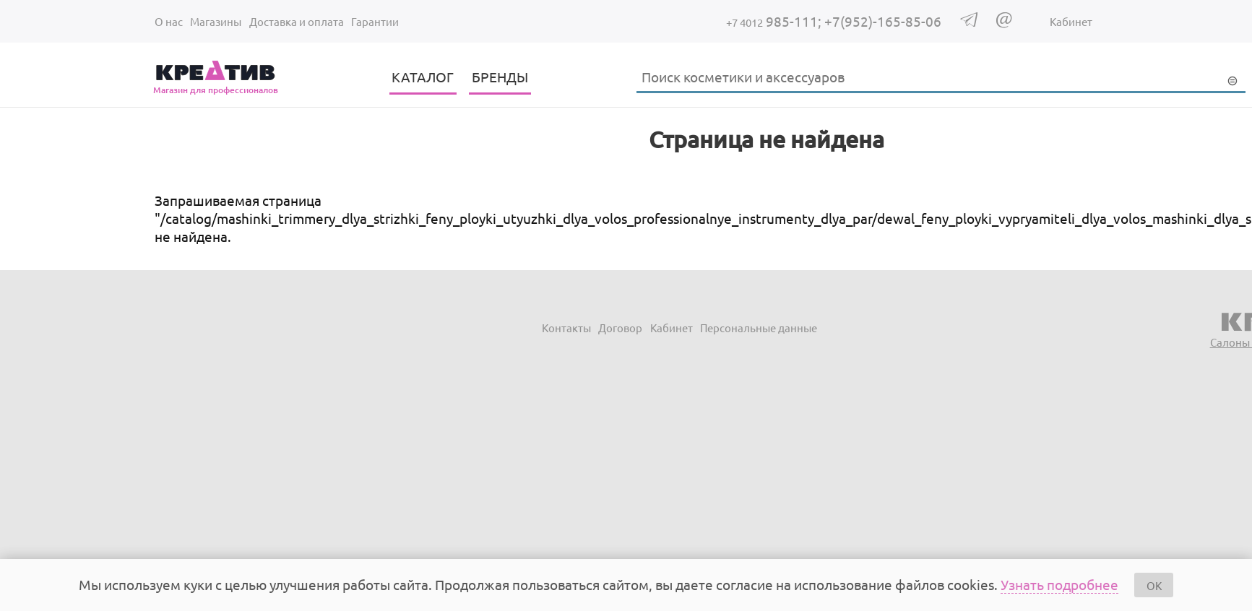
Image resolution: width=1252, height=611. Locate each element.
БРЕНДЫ (500, 76)
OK (1154, 585)
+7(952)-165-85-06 (882, 21)
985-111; (775, 21)
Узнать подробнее (1059, 584)
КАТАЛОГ (423, 76)
